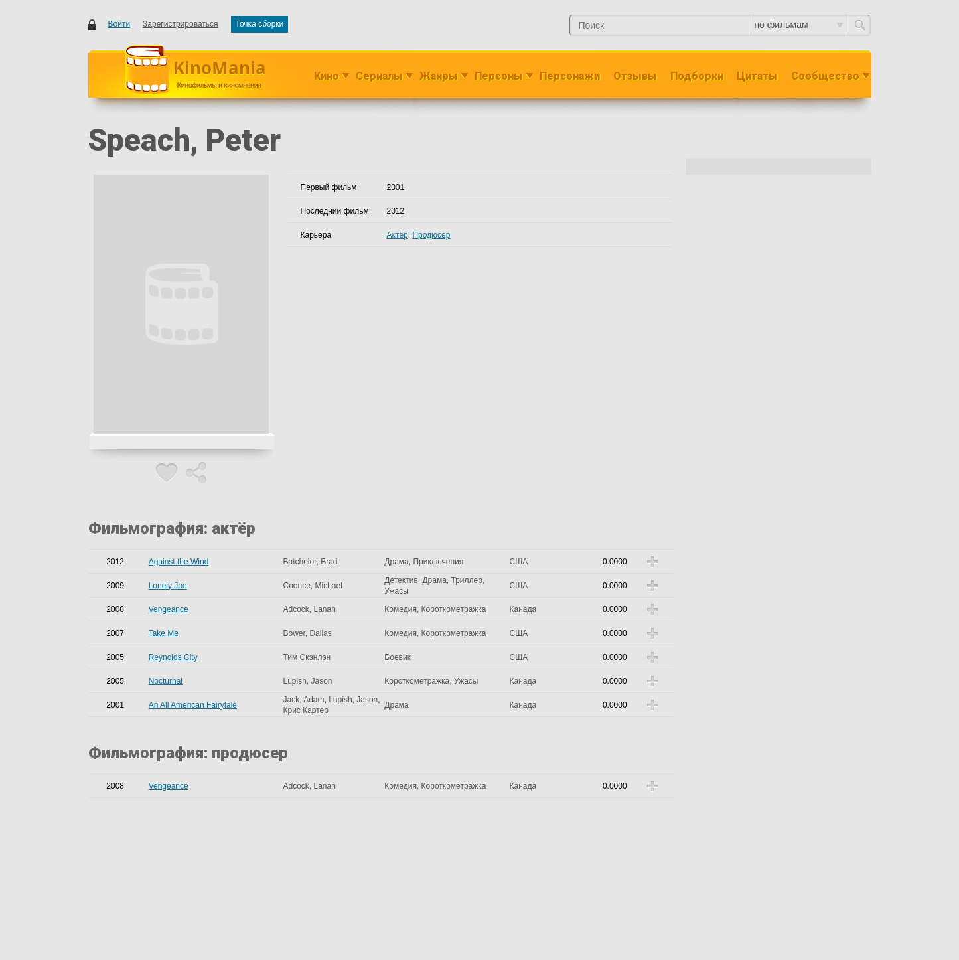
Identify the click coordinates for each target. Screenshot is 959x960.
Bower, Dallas (307, 633)
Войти (119, 24)
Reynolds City (173, 657)
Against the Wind (179, 561)
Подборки (696, 76)
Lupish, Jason (307, 681)
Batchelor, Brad (310, 561)
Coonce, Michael (312, 585)
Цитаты (757, 76)
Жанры (438, 76)
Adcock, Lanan (309, 609)
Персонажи (570, 76)
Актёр (397, 235)
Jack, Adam (303, 699)
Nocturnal (166, 681)
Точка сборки (260, 24)
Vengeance (168, 609)
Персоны (499, 76)
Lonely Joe (168, 585)
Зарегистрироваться (180, 24)
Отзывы (635, 76)
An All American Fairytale (193, 705)
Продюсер (431, 235)
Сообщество (825, 76)
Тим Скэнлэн (307, 657)
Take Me (164, 633)
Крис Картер (305, 710)
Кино (326, 76)
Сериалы (379, 76)
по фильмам (799, 24)
